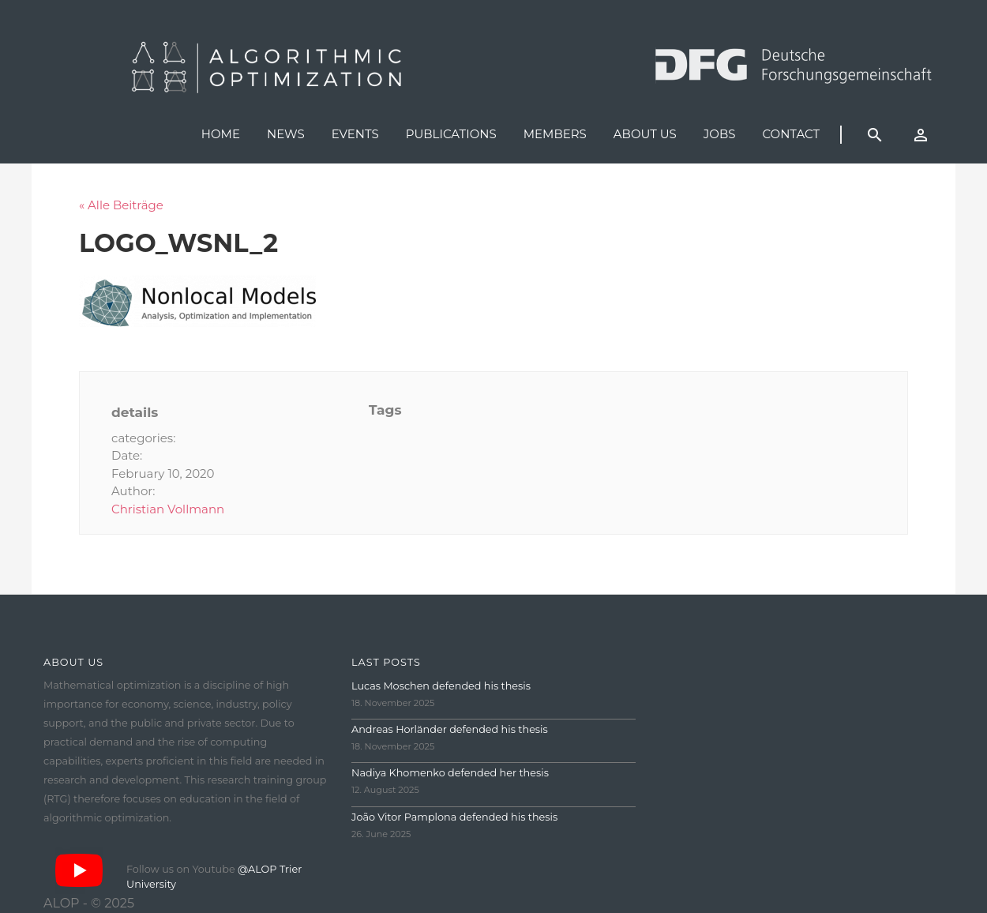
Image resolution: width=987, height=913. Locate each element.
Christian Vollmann (167, 509)
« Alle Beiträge (121, 204)
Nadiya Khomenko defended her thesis (450, 773)
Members (555, 133)
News (286, 133)
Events (355, 133)
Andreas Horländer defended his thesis (449, 729)
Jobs (720, 133)
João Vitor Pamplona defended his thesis (454, 817)
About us (645, 133)
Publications (451, 133)
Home (220, 133)
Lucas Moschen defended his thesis (441, 686)
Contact (791, 133)
